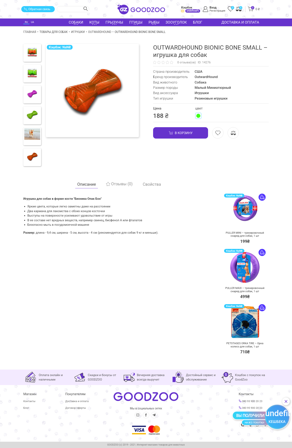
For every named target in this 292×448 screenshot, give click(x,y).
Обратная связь (37, 9)
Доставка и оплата (240, 22)
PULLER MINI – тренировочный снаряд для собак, (245, 234)
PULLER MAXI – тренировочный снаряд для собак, (244, 289)
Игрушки (78, 32)
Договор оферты (75, 407)
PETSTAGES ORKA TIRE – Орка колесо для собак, (244, 345)
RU (26, 22)
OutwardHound (99, 32)
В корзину (180, 133)
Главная (29, 32)
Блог (197, 22)
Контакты (29, 401)
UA (32, 22)
